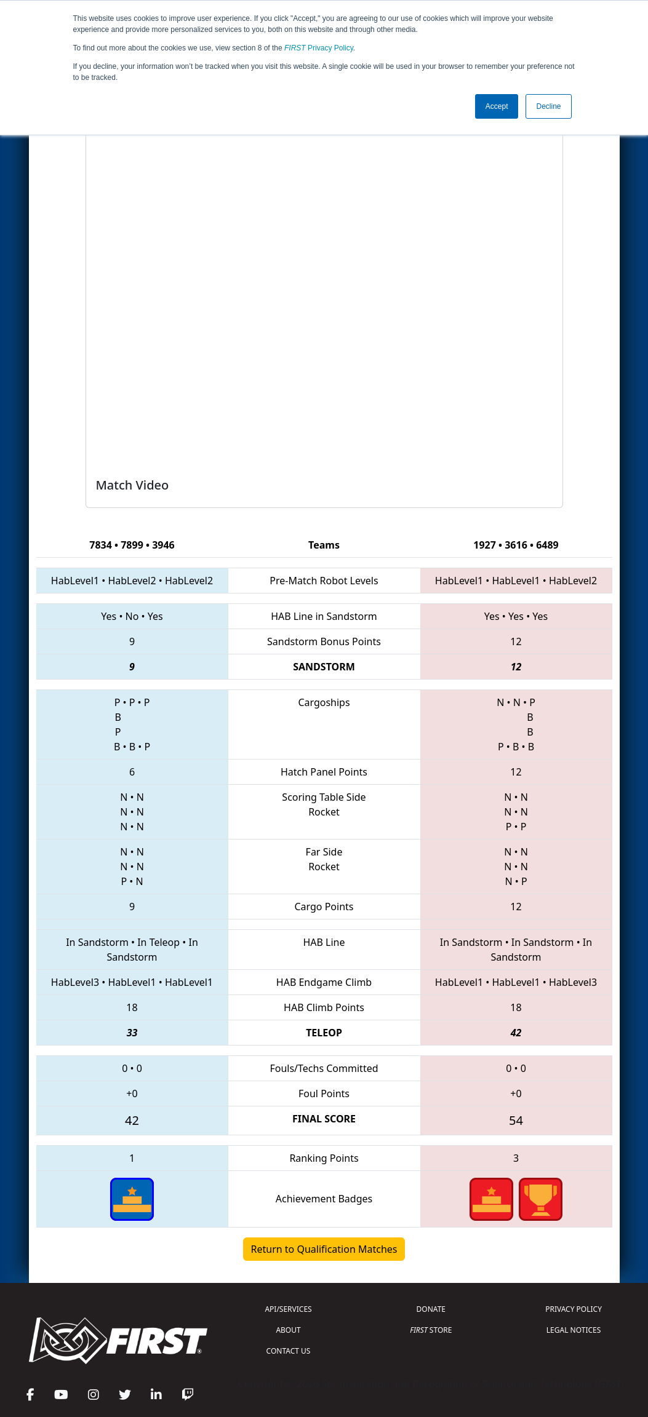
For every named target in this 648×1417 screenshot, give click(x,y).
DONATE (431, 1309)
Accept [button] (497, 106)
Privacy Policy (318, 48)
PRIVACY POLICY (573, 1309)
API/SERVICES (288, 1309)
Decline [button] (548, 106)
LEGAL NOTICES (573, 1330)
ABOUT (288, 1330)
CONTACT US (288, 1351)
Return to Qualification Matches (324, 1249)
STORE (431, 1330)
